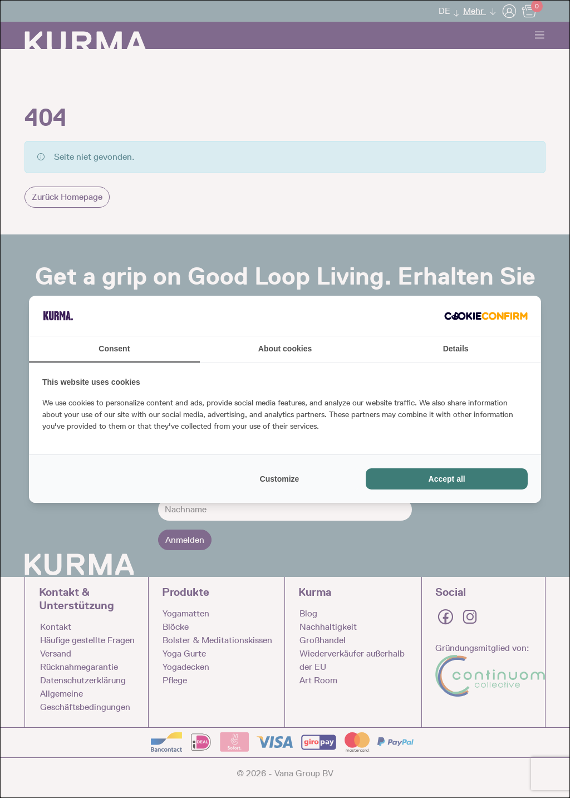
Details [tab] (456, 348)
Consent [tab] (114, 348)
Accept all (447, 478)
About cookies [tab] (285, 348)
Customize (279, 478)
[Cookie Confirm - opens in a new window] (486, 315)
